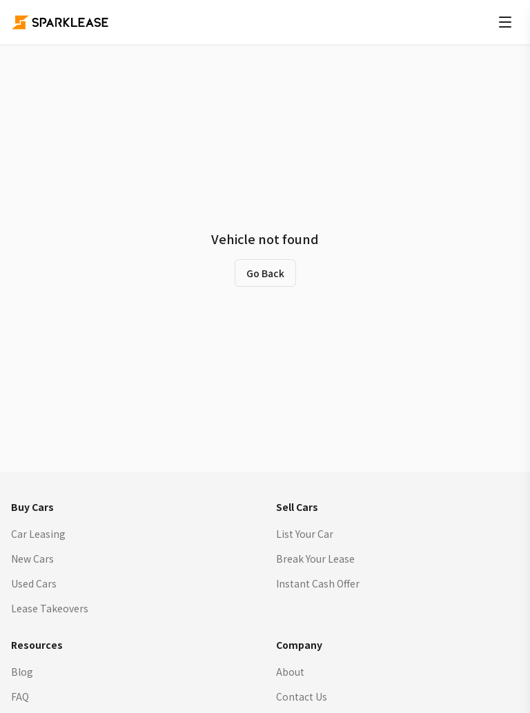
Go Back (265, 273)
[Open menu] (505, 22)
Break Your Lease (315, 558)
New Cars (32, 558)
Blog (22, 672)
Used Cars (34, 583)
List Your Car (304, 534)
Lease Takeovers (49, 608)
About (290, 672)
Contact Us (301, 696)
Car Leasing (38, 534)
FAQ (20, 696)
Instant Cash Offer (318, 583)
